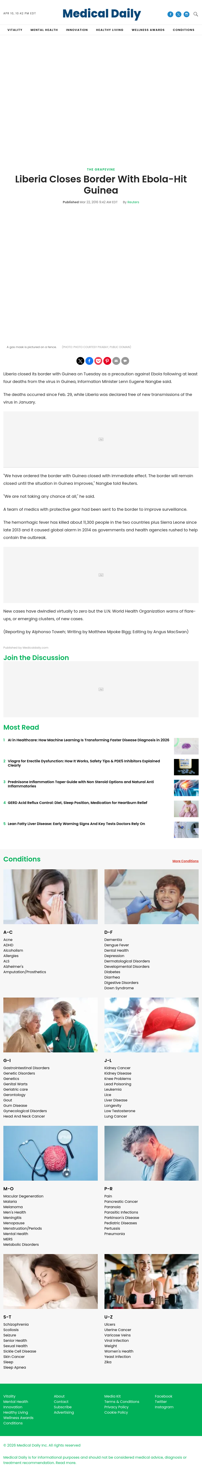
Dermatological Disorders (127, 961)
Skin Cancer (14, 1356)
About (59, 1396)
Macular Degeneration (23, 1196)
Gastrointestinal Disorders (26, 1068)
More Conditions (185, 861)
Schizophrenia (16, 1324)
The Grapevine (101, 169)
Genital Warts (15, 1084)
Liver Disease (116, 1100)
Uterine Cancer (117, 1329)
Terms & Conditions (121, 1401)
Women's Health (118, 1351)
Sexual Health (15, 1346)
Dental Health (116, 950)
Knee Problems (117, 1078)
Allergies (11, 955)
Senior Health (15, 1340)
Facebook (163, 1396)
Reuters (133, 202)
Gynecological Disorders (25, 1111)
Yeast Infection (117, 1356)
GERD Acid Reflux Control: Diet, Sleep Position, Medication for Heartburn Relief (77, 802)
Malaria (10, 1201)
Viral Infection (116, 1340)
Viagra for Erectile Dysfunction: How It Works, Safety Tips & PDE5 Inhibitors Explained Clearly (84, 763)
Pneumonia (114, 1233)
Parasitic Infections (121, 1212)
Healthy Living (15, 1412)
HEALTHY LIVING (110, 30)
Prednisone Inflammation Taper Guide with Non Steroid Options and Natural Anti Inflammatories (81, 784)
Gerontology (14, 1094)
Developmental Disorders (127, 966)
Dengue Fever (116, 945)
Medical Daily (102, 13)
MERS (8, 1239)
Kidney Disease (117, 1073)
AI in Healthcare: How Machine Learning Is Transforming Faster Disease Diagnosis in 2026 (88, 740)
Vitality (9, 1396)
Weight (110, 1346)
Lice (107, 1094)
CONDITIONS (183, 30)
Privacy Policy (116, 1407)
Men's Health (14, 1212)
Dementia (113, 939)
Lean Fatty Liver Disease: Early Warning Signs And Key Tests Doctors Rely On (76, 823)
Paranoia (112, 1207)
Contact (61, 1401)
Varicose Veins (117, 1335)
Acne (8, 939)
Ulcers (109, 1324)
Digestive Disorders (121, 982)
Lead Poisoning (117, 1084)
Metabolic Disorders (21, 1244)
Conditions (22, 859)
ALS (6, 961)
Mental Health (15, 1233)
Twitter (161, 1401)
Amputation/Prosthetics (24, 972)
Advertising (64, 1412)
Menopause (13, 1223)
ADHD (8, 945)
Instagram (164, 1407)
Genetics (11, 1078)
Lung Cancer (115, 1116)
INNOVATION (77, 30)
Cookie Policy (116, 1412)
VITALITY (14, 30)
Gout (7, 1100)
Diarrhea (112, 977)
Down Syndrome (119, 988)
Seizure (9, 1335)
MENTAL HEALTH (44, 30)
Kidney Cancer (117, 1068)
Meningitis (12, 1217)
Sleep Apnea (14, 1367)
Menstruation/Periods (22, 1228)
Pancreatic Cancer (121, 1201)
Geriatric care (15, 1089)
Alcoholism (13, 950)
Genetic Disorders (19, 1073)
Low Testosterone (119, 1111)
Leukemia (113, 1089)
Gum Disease (15, 1105)
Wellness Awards (148, 30)
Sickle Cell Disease (19, 1351)
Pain (108, 1196)
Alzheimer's (13, 966)
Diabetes (112, 972)
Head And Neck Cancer (24, 1116)
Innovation (12, 1407)
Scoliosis (11, 1329)
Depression (114, 955)
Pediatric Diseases (120, 1223)
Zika (108, 1362)
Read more (66, 1462)
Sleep (8, 1362)
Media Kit (112, 1396)
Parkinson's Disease (121, 1217)
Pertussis (112, 1228)
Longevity (113, 1105)
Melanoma (13, 1207)
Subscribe (63, 1407)
